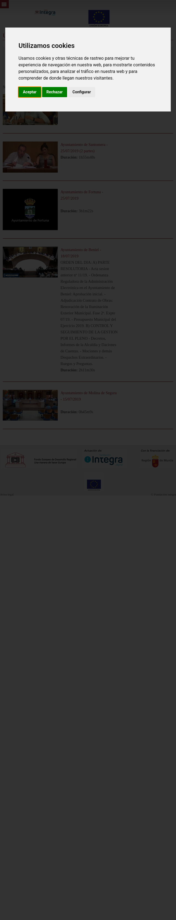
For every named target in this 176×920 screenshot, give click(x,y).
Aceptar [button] (30, 92)
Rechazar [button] (54, 92)
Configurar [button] (82, 92)
